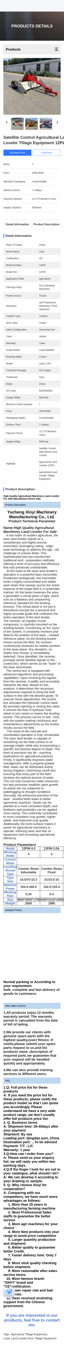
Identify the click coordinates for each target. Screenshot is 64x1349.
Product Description (46, 224)
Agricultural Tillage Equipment (29, 1334)
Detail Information (17, 224)
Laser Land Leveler (15, 1338)
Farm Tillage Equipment (41, 1338)
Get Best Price (17, 152)
